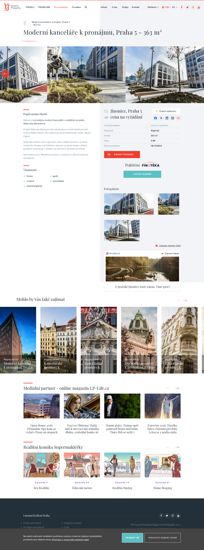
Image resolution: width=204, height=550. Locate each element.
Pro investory (61, 7)
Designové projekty (72, 524)
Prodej (30, 7)
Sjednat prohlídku (124, 155)
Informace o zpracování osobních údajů (70, 538)
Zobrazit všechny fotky (168, 247)
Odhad (104, 7)
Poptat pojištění (142, 174)
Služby (125, 7)
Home (26, 22)
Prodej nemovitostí (32, 524)
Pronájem (44, 7)
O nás (114, 7)
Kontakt (135, 7)
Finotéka (76, 7)
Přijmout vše (132, 537)
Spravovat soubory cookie (162, 537)
